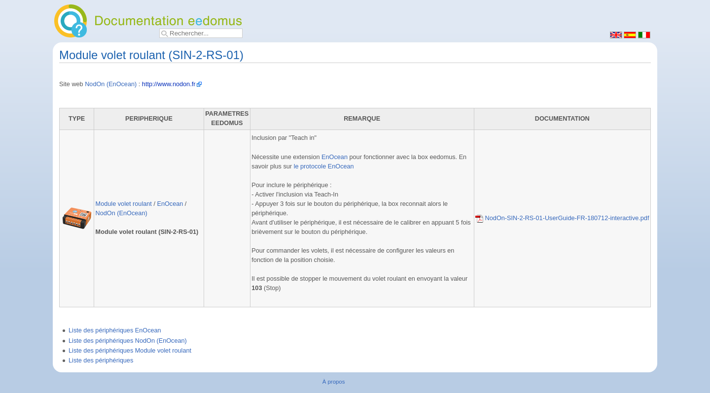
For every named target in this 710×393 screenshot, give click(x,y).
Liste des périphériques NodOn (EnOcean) (128, 340)
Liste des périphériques (101, 360)
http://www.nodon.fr (169, 84)
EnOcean (170, 203)
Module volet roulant (124, 203)
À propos (333, 382)
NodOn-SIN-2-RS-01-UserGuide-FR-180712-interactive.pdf (562, 218)
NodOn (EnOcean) (111, 84)
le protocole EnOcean (324, 166)
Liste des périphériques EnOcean (115, 330)
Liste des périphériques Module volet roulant (130, 350)
